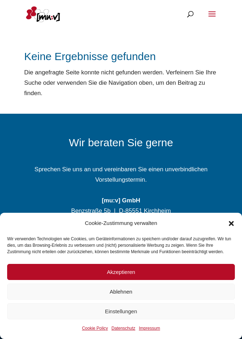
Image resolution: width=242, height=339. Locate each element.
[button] (231, 223)
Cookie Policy (95, 328)
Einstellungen (121, 311)
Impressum (149, 328)
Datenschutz (123, 328)
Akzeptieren (121, 272)
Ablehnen (121, 292)
